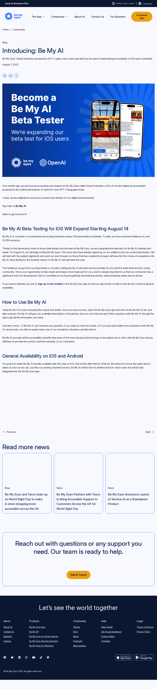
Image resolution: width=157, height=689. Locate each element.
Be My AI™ (34, 631)
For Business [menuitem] (118, 16)
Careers (7, 641)
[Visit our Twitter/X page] (12, 657)
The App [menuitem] (38, 16)
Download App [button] (141, 16)
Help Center (107, 627)
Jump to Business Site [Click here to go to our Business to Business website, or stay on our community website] (16, 3)
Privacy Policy (143, 631)
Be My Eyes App (37, 627)
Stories (76, 627)
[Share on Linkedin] (10, 75)
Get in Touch (78, 574)
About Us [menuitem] (79, 16)
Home (5, 29)
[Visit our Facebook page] (5, 657)
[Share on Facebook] (16, 75)
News (76, 636)
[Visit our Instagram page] (26, 657)
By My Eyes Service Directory (43, 641)
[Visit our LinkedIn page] (19, 657)
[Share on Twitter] (4, 75)
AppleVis (8, 636)
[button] (13, 16)
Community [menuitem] (59, 16)
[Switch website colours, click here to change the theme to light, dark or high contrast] (123, 3)
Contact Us (9, 631)
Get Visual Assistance (111, 631)
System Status (108, 636)
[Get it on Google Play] (144, 657)
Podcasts (77, 641)
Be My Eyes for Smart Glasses (43, 636)
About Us (8, 627)
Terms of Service (145, 627)
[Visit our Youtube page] (33, 657)
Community (19, 29)
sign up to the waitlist (50, 283)
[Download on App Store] (123, 657)
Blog (75, 631)
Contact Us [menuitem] (97, 16)
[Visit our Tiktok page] (41, 657)
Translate (105, 641)
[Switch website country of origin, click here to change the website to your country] (145, 3)
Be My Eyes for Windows (41, 646)
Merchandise (79, 646)
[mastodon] (48, 657)
